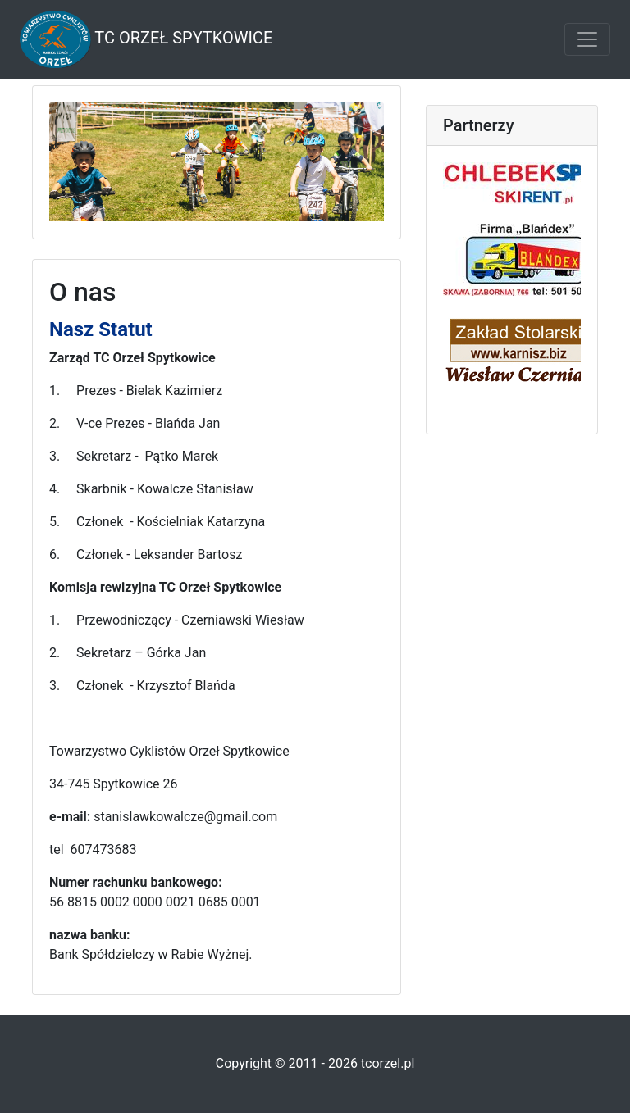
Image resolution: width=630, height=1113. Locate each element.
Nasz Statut (101, 329)
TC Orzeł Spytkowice (146, 39)
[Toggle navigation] (587, 39)
